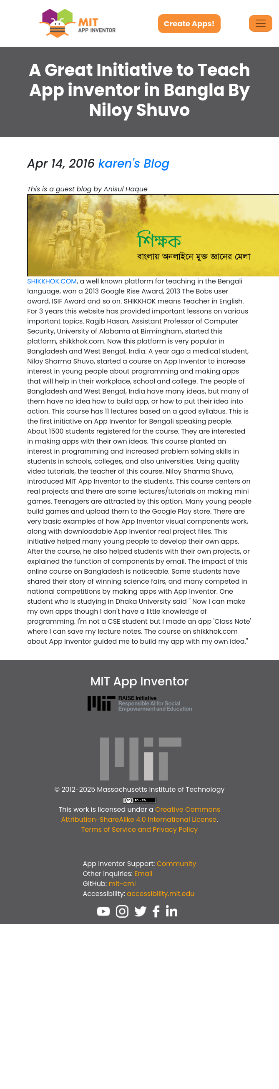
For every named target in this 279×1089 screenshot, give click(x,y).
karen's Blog (134, 164)
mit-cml (122, 883)
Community (176, 863)
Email (143, 873)
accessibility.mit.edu (160, 893)
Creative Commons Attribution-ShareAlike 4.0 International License (140, 814)
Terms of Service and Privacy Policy (139, 829)
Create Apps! (189, 23)
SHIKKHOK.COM (52, 281)
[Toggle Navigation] (260, 23)
